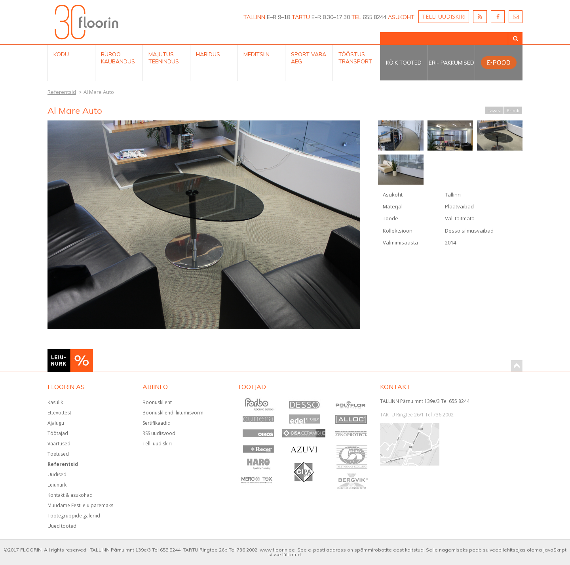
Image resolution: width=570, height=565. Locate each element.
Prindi (513, 110)
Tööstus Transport (355, 58)
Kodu (61, 54)
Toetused (58, 453)
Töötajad (58, 433)
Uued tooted (62, 526)
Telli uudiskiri (157, 443)
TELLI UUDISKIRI (444, 16)
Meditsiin (256, 54)
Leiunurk (57, 484)
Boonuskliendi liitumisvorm (172, 412)
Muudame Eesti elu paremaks (80, 505)
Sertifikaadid (156, 423)
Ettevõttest (59, 412)
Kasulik (55, 402)
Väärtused (59, 443)
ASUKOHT (401, 17)
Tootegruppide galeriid (74, 515)
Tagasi (494, 110)
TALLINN (254, 17)
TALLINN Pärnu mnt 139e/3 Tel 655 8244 (424, 401)
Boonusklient (157, 402)
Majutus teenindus (163, 58)
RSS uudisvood (158, 433)
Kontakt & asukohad (70, 495)
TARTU (301, 17)
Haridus (208, 54)
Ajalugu (56, 423)
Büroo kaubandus (118, 58)
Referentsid (63, 464)
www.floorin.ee (277, 550)
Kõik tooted (404, 62)
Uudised (57, 474)
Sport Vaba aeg (308, 58)
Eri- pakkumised (451, 62)
